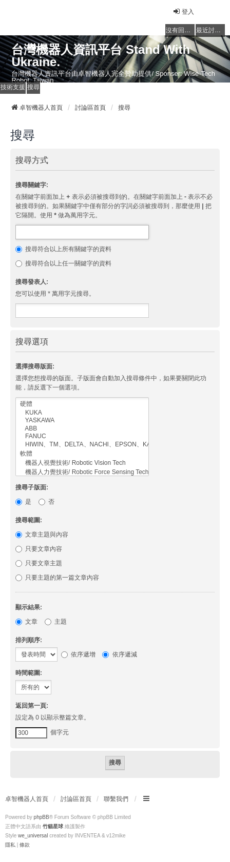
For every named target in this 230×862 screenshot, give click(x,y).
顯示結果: (28, 607)
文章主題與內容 (41, 534)
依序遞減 (119, 654)
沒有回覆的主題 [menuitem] (180, 30)
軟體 (82, 454)
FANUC (82, 436)
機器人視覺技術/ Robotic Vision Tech (82, 463)
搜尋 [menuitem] (33, 87)
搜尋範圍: (28, 520)
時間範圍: (28, 672)
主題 (56, 621)
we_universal (33, 835)
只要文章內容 (38, 548)
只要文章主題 (38, 563)
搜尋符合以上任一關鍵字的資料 (63, 263)
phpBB (41, 817)
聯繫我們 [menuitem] (116, 799)
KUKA (82, 413)
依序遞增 (78, 654)
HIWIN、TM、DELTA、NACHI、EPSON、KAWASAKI (82, 444)
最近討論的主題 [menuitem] (210, 30)
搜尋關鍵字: (31, 185)
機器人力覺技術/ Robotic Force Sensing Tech (82, 472)
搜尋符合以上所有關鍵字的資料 (63, 249)
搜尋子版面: (31, 487)
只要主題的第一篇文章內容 (57, 577)
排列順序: (28, 640)
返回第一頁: (31, 705)
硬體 (82, 404)
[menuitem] (10, 845)
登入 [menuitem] (183, 11)
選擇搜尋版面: (34, 366)
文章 (26, 621)
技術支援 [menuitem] (13, 87)
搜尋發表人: (31, 281)
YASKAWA (82, 420)
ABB (82, 429)
